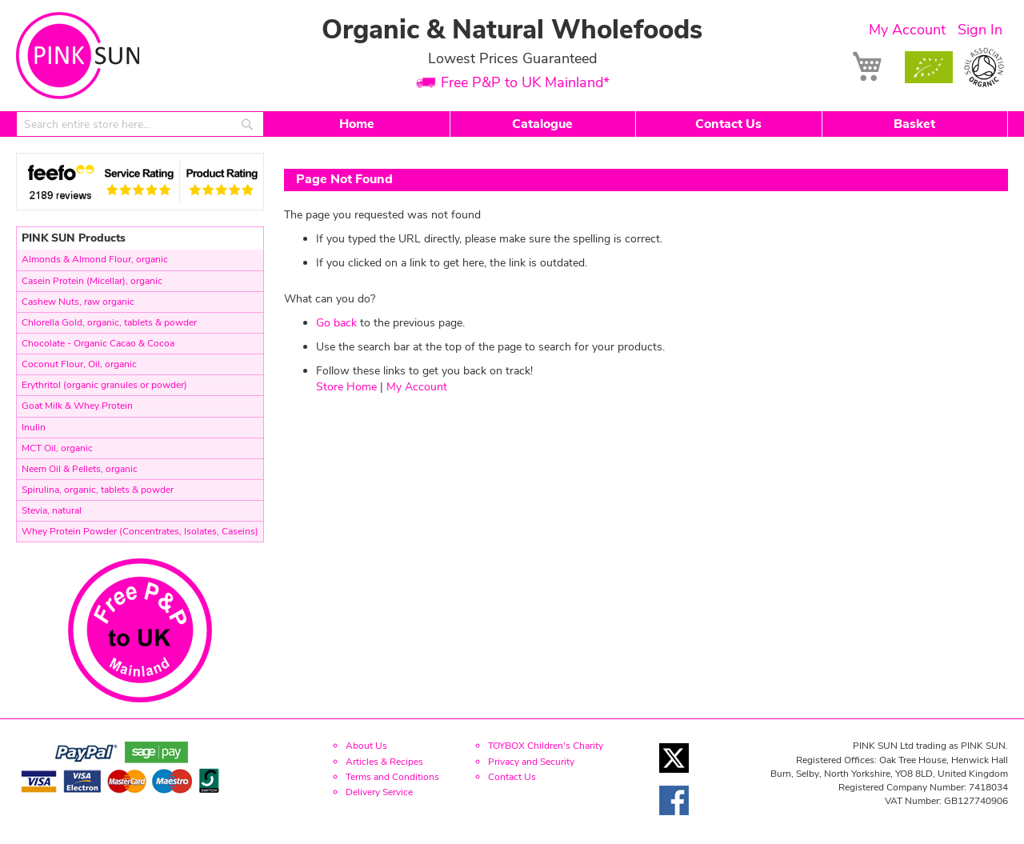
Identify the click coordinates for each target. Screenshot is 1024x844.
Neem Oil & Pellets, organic (80, 468)
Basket (914, 124)
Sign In (980, 29)
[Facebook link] (674, 819)
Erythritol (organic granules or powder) (104, 384)
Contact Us (728, 124)
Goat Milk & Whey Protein (77, 405)
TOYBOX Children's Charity (545, 745)
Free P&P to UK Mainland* (525, 83)
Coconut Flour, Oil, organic (79, 364)
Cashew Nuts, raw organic (78, 301)
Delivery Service (379, 792)
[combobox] (140, 124)
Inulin (34, 427)
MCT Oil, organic (57, 448)
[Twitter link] (674, 777)
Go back (336, 322)
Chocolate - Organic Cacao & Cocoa (98, 343)
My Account (907, 29)
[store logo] (77, 55)
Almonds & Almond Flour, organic (95, 259)
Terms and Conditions (392, 776)
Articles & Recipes (384, 761)
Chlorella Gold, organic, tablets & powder (109, 322)
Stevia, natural (52, 510)
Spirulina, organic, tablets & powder (98, 489)
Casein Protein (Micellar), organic (92, 280)
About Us (366, 745)
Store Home (346, 386)
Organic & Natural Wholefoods (512, 30)
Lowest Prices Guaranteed (512, 58)
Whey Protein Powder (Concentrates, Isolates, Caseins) (140, 531)
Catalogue (542, 124)
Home (356, 124)
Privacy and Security (531, 761)
